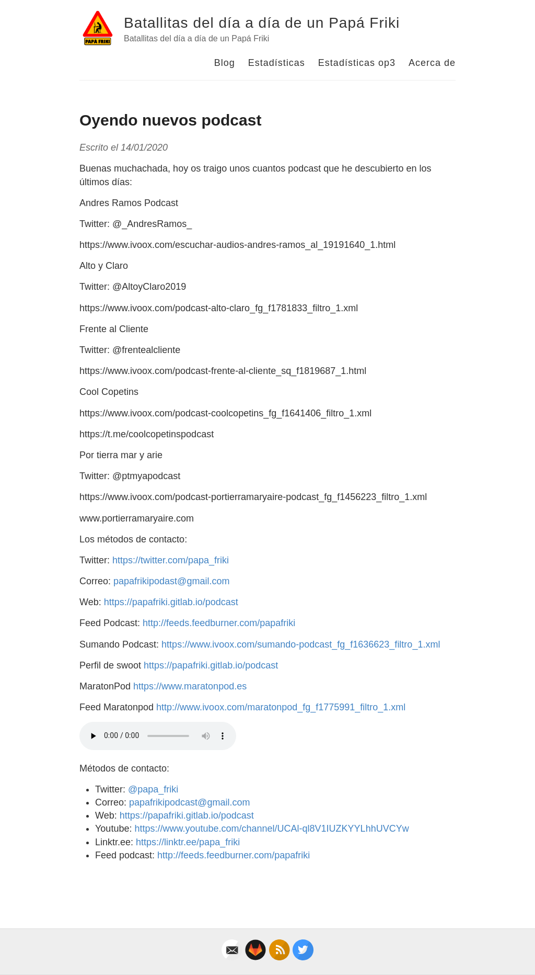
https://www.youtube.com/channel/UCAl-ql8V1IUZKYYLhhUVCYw (271, 828)
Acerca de (432, 63)
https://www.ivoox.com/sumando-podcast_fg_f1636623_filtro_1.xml (300, 644)
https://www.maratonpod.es (190, 686)
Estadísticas (276, 63)
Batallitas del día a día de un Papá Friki (262, 23)
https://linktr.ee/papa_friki (188, 842)
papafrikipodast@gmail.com (171, 581)
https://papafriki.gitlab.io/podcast (171, 602)
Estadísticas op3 (357, 63)
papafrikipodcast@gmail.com (189, 802)
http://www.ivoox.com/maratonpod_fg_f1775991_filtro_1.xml (280, 707)
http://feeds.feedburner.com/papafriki (219, 623)
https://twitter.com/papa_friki (170, 560)
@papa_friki (153, 789)
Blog (224, 63)
